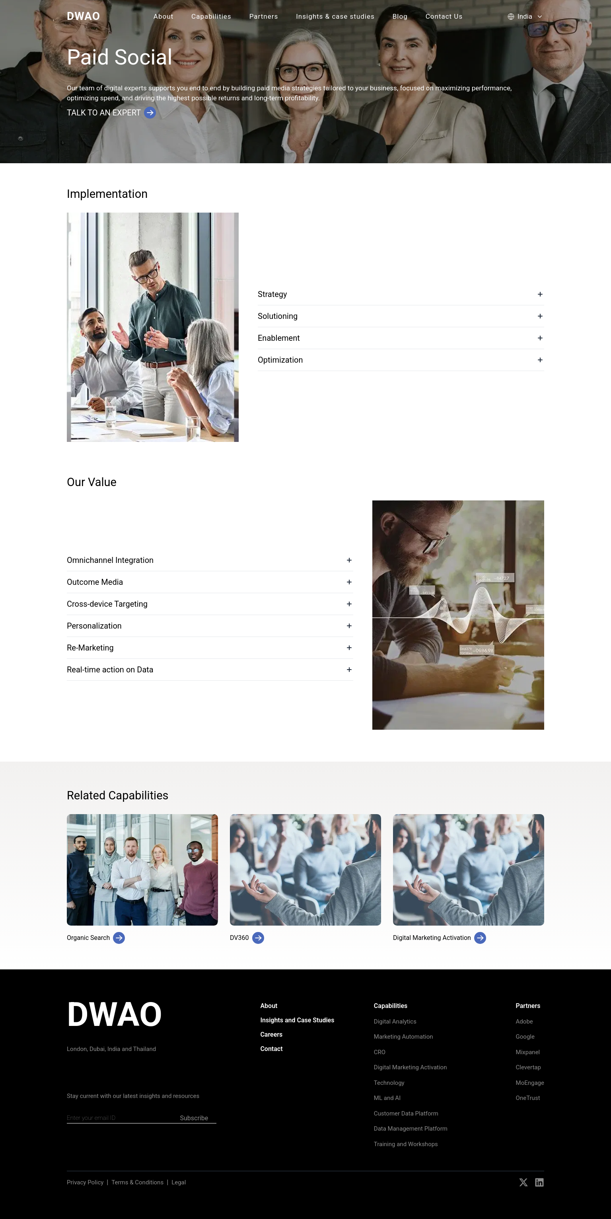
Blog (400, 16)
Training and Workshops (406, 1144)
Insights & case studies (335, 16)
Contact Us (444, 16)
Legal (178, 1182)
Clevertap (528, 1067)
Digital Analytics (395, 1021)
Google (525, 1036)
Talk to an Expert (111, 113)
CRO (379, 1052)
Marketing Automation (403, 1036)
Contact (271, 1049)
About (163, 16)
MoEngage (530, 1082)
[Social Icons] (523, 1182)
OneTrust (528, 1098)
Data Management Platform (411, 1128)
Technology (389, 1082)
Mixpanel (528, 1052)
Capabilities (211, 16)
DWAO (83, 16)
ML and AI (387, 1098)
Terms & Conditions (137, 1182)
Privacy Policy (85, 1182)
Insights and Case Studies (297, 1020)
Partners (263, 16)
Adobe (524, 1021)
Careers (271, 1034)
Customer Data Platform (406, 1113)
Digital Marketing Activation (410, 1067)
